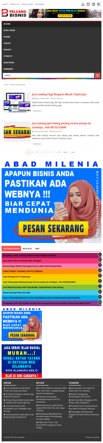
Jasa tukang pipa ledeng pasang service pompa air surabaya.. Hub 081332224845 (61, 125)
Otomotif (8, 56)
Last (72, 152)
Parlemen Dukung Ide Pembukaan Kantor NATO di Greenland (48, 399)
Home (7, 24)
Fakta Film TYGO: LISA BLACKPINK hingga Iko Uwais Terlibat (49, 425)
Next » (66, 152)
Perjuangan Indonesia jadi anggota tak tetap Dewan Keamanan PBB (84, 414)
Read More (37, 111)
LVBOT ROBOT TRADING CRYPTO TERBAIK (23, 271)
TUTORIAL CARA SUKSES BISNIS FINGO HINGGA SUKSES (29, 255)
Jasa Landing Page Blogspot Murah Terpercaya (59, 94)
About (5, 4)
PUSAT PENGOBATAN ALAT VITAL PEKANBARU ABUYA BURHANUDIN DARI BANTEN (41, 298)
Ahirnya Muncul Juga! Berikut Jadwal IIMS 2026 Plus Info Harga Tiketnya (50, 408)
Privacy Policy (27, 4)
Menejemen (8, 69)
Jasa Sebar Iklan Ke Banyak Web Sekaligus (22, 261)
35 (59, 152)
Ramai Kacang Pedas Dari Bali (16, 293)
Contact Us (14, 4)
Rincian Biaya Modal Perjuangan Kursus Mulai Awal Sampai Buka (32, 266)
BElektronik (9, 62)
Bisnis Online (9, 30)
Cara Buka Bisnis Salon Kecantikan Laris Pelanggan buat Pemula (17, 408)
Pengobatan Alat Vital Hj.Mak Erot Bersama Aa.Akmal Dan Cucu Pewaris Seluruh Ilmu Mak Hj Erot (46, 303)
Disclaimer (39, 4)
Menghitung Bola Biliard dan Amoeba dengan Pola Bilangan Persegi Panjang (49, 416)
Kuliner (7, 36)
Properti (7, 49)
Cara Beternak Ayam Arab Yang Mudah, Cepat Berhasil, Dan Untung (33, 287)
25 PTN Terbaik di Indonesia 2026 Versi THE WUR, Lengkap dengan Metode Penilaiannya (51, 390)
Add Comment (58, 98)
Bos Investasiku (19, 437)
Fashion (7, 43)
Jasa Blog (96, 437)
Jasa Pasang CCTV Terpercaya (16, 277)
